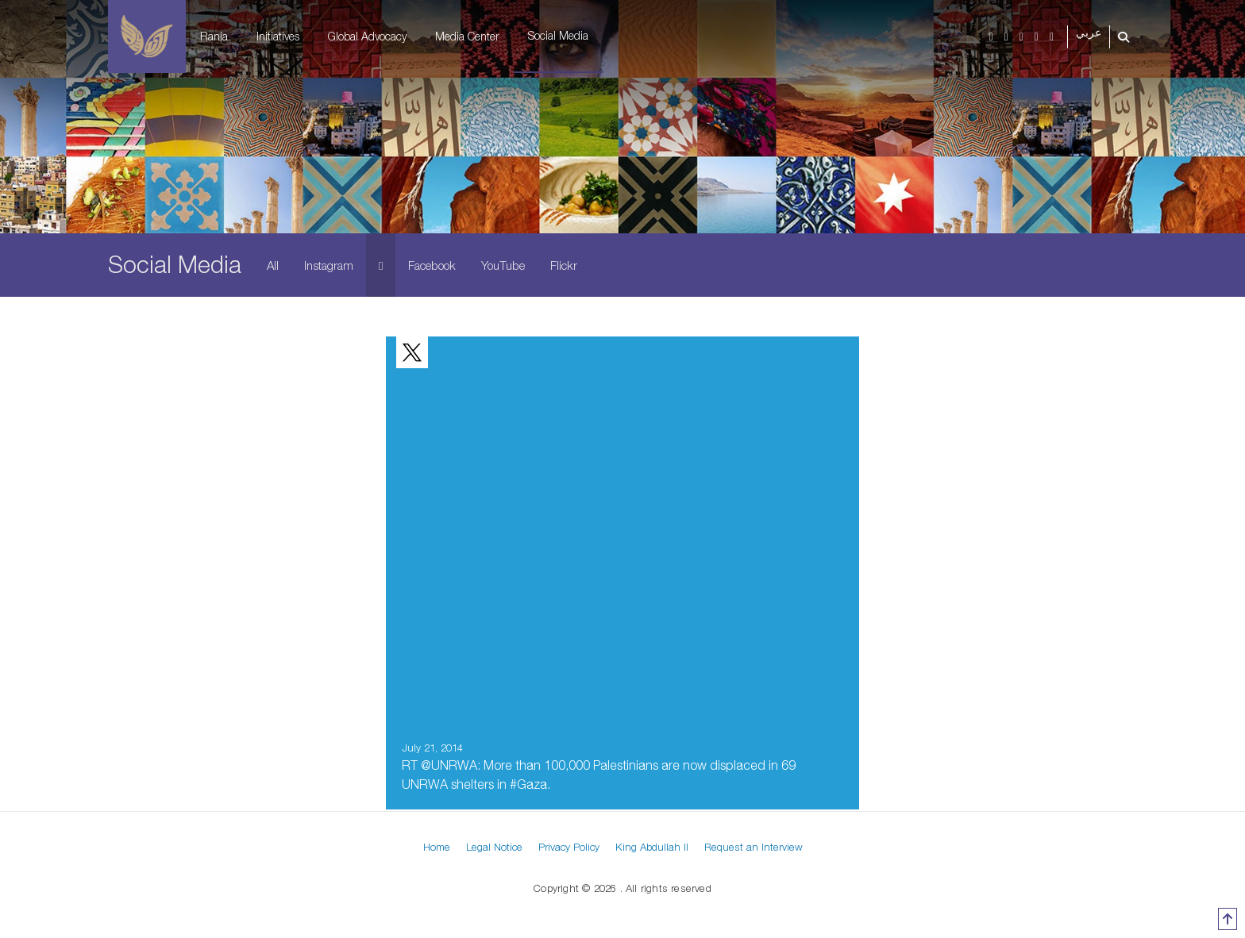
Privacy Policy (568, 846)
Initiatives (277, 36)
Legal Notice (494, 846)
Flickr (563, 265)
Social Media (558, 35)
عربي (1088, 33)
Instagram (328, 265)
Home (436, 846)
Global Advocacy (367, 36)
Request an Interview (753, 846)
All (273, 265)
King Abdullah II (651, 846)
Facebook (432, 265)
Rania (214, 36)
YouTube (503, 265)
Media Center (467, 36)
